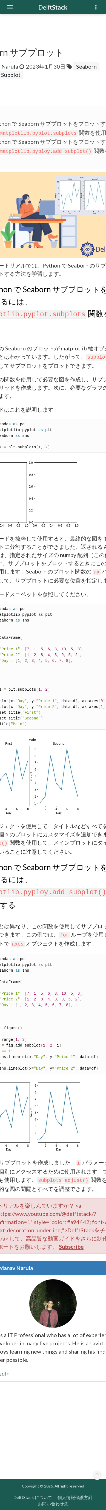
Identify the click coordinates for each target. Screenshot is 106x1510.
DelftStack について (32, 1497)
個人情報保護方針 (75, 1497)
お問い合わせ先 (53, 1503)
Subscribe (71, 1246)
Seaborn (86, 66)
